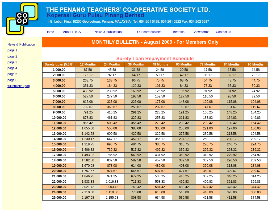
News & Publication (21, 44)
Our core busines (149, 32)
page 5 (12, 74)
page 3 (12, 62)
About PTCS (72, 32)
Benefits (178, 32)
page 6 (12, 80)
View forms (201, 32)
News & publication (108, 32)
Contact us (223, 32)
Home (49, 32)
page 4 (12, 68)
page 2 (12, 56)
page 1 (12, 50)
